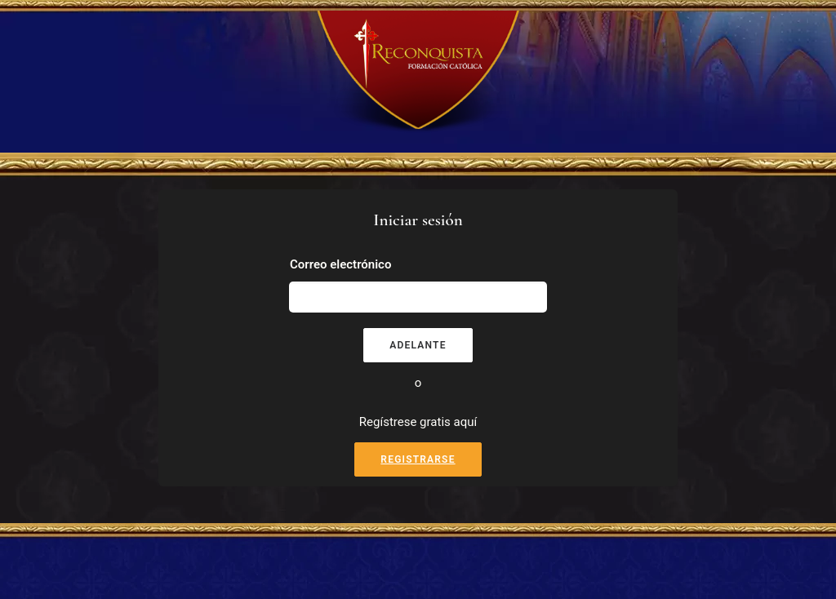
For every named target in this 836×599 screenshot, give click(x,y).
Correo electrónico (340, 264)
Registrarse (417, 459)
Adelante (417, 345)
